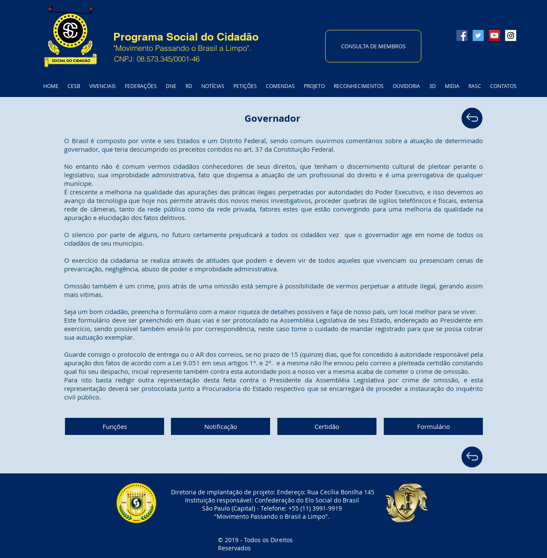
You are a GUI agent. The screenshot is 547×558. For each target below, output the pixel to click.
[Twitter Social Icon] (478, 35)
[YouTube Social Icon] (494, 35)
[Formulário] (433, 426)
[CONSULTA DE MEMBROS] (373, 46)
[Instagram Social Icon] (510, 35)
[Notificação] (220, 426)
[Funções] (114, 426)
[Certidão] (326, 426)
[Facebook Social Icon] (462, 35)
